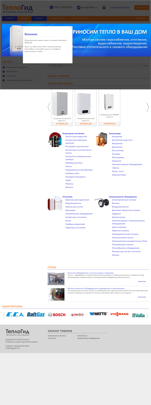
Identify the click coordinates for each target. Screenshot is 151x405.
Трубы (68, 180)
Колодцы (116, 154)
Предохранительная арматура (79, 170)
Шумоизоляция (119, 175)
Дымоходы (70, 210)
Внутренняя (117, 144)
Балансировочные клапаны (124, 200)
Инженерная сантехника (73, 134)
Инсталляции (118, 150)
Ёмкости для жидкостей (76, 137)
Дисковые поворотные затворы (126, 210)
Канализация (115, 134)
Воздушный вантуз (120, 207)
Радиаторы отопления (75, 228)
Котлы (68, 221)
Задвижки (116, 214)
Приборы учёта (72, 173)
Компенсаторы (118, 217)
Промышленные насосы (122, 238)
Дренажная (117, 147)
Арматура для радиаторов (77, 200)
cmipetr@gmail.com (12, 348)
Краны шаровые (119, 227)
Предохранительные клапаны (125, 234)
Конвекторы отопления (75, 217)
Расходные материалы (75, 177)
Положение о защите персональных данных (21, 342)
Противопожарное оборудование (127, 164)
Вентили (115, 203)
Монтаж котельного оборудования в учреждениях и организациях (96, 289)
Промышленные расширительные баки (129, 241)
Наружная (116, 161)
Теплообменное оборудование (125, 248)
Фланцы (115, 255)
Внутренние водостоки (122, 140)
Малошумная (118, 157)
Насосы (68, 166)
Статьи (52, 267)
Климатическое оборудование (79, 214)
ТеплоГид (25, 340)
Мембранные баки (73, 163)
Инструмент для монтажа (77, 147)
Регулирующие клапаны (122, 245)
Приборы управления (75, 224)
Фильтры (69, 184)
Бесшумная (117, 137)
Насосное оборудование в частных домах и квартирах (91, 273)
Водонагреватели (73, 203)
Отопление (67, 197)
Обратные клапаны (120, 231)
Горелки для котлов (74, 207)
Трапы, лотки (118, 171)
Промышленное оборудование (123, 197)
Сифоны (115, 168)
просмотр (142, 281)
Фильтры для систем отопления (126, 252)
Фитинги (69, 187)
